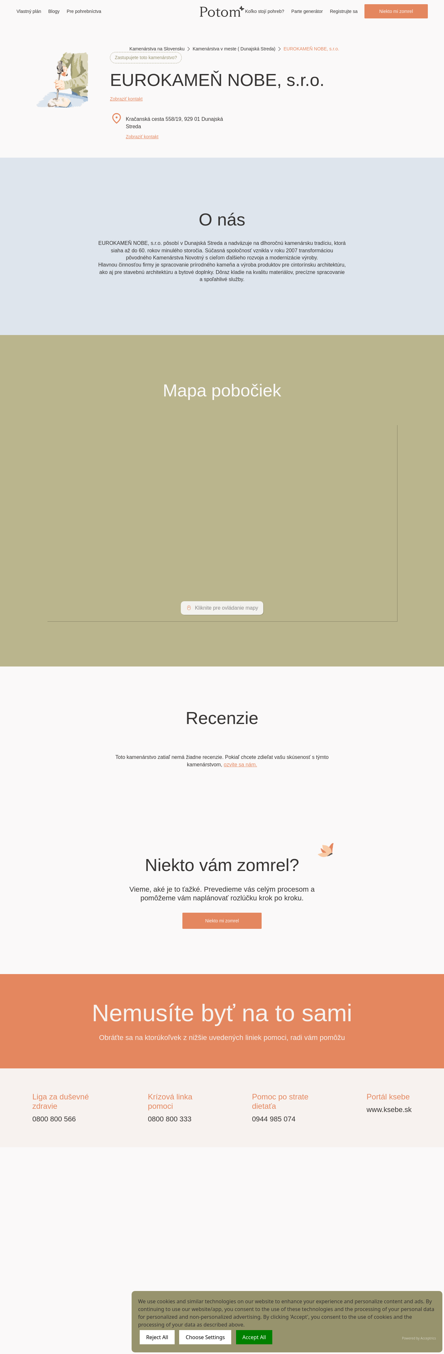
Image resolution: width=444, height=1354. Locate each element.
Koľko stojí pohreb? (264, 11)
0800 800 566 (54, 1119)
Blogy (54, 11)
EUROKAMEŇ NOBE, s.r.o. (311, 48)
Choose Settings (205, 1337)
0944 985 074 (274, 1119)
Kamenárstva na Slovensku (156, 48)
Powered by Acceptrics (419, 1338)
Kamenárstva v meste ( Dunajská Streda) (234, 48)
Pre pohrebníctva (84, 11)
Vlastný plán (28, 11)
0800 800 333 (169, 1119)
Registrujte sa (344, 11)
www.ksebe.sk (389, 1110)
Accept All (254, 1337)
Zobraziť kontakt (126, 98)
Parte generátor (307, 11)
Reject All (157, 1337)
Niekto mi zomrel (396, 11)
